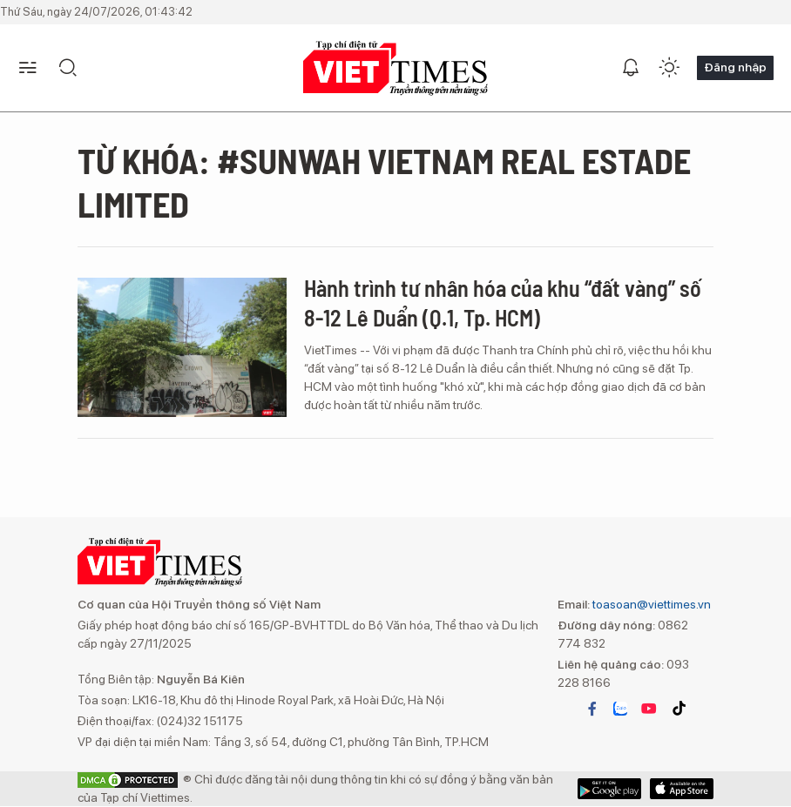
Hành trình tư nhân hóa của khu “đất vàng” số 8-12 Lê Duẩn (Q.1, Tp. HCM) (502, 302)
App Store (609, 788)
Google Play (681, 788)
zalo (620, 709)
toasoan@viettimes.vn (650, 604)
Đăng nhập (735, 67)
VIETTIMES (395, 68)
